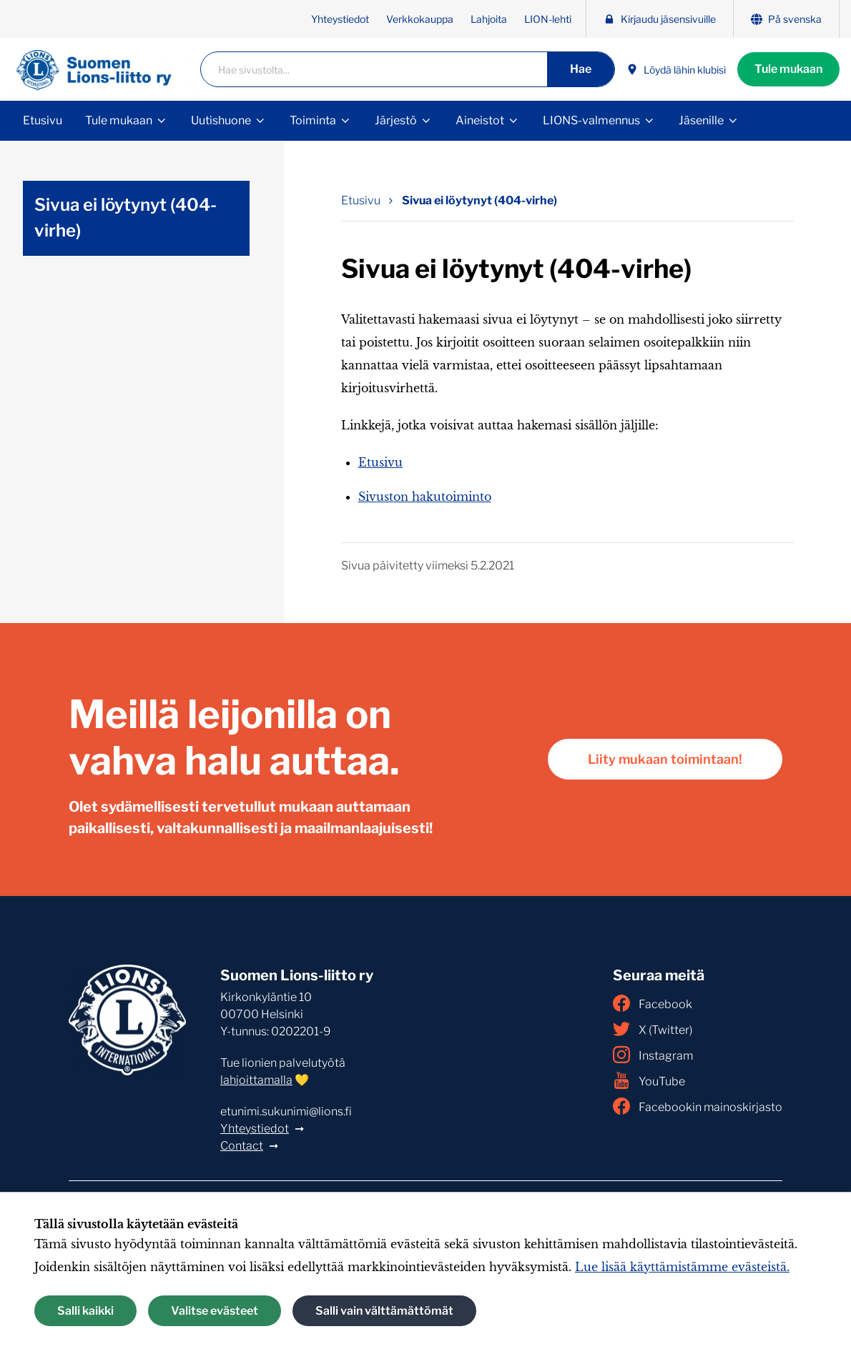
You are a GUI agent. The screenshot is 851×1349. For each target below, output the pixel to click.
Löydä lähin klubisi (676, 70)
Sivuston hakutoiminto (424, 496)
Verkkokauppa (419, 19)
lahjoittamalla (256, 1080)
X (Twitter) (652, 1028)
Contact (241, 1146)
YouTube (649, 1080)
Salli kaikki (85, 1311)
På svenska (786, 19)
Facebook (652, 1003)
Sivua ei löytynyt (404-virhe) (125, 217)
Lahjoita (489, 19)
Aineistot (480, 120)
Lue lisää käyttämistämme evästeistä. (682, 1267)
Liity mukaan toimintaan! (665, 759)
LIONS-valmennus (591, 120)
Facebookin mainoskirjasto (697, 1106)
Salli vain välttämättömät (384, 1311)
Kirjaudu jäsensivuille (660, 19)
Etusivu (42, 120)
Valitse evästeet (214, 1311)
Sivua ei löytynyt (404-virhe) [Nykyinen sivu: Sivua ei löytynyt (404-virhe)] (479, 200)
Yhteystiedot (340, 19)
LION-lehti (547, 19)
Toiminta (313, 120)
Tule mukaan (788, 69)
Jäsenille (701, 120)
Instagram (653, 1054)
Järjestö (396, 120)
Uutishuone (221, 120)
